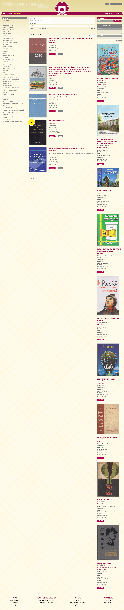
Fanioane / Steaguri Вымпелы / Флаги (13, 121)
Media (77, 604)
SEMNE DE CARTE (109, 13)
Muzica (99, 441)
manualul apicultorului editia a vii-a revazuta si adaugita (109, 250)
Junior (6, 61)
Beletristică (100, 324)
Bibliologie (7, 37)
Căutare (91, 28)
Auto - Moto (7, 31)
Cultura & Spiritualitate (10, 42)
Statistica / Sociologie (10, 94)
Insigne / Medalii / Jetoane (11, 112)
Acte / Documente (8, 107)
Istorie (6, 57)
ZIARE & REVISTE (41, 28)
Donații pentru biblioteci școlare (46, 600)
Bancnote (6, 105)
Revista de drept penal (56, 121)
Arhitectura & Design (9, 25)
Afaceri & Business (9, 22)
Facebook (108, 600)
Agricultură (100, 253)
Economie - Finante (9, 48)
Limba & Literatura (9, 63)
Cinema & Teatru (8, 40)
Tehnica (6, 99)
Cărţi (4, 13)
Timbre (6, 114)
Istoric (77, 600)
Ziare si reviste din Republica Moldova (14, 103)
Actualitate (7, 20)
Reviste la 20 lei (8, 85)
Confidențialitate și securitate (77, 602)
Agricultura (7, 24)
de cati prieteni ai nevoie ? (106, 379)
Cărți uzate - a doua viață (46, 602)
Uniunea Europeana (9, 101)
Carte (31, 28)
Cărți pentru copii (101, 84)
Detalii (60, 54)
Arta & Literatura (8, 27)
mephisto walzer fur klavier (107, 437)
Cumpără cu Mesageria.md (15, 600)
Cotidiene (6, 44)
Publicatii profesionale (10, 77)
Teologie (6, 97)
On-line (6, 72)
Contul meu (15, 602)
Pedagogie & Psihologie (10, 74)
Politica (6, 76)
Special (10, 13)
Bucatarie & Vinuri (8, 38)
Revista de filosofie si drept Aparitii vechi (63, 94)
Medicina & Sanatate (9, 68)
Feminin (6, 51)
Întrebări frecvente (116, 4)
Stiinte (6, 96)
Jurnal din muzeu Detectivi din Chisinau (107, 79)
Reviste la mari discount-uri (11, 87)
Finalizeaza (117, 20)
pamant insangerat (103, 500)
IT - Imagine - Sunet (9, 59)
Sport (5, 92)
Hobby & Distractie (9, 55)
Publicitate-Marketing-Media (11, 79)
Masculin (6, 66)
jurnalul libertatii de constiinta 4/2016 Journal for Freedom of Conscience (70, 39)
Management (7, 64)
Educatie (6, 50)
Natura (6, 70)
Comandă (52, 54)
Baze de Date (7, 33)
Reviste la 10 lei (8, 81)
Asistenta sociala (9, 29)
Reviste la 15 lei (8, 83)
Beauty (6, 35)
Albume (99, 193)
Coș (106, 4)
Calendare (7, 119)
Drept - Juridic (8, 46)
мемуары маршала (104, 563)
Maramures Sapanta (104, 191)
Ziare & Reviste (18, 13)
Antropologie (100, 383)
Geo (5, 53)
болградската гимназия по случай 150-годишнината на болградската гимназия (107, 141)
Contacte (118, 13)
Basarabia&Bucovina (102, 147)
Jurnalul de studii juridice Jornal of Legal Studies (66, 148)
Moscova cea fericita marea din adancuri (108, 319)
